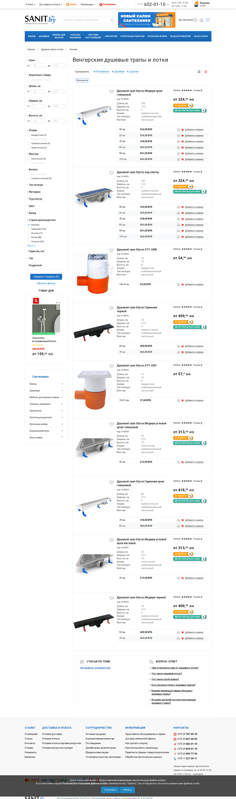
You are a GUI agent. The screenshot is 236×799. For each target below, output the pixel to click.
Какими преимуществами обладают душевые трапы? (171, 692)
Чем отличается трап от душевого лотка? (175, 668)
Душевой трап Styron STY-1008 (137, 249)
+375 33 (185, 739)
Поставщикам (93, 743)
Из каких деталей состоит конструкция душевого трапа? (173, 701)
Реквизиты (31, 752)
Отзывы (29, 747)
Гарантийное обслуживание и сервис (145, 734)
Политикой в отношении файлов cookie (84, 783)
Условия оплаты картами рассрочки (61, 743)
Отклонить (110, 790)
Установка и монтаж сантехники (103, 757)
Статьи (28, 738)
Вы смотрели (188, 20)
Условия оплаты (51, 738)
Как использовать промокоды (141, 747)
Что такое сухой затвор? (165, 679)
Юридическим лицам (97, 752)
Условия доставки (52, 734)
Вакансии (30, 757)
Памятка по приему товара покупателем (147, 752)
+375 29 (185, 734)
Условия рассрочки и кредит (57, 747)
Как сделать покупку (136, 743)
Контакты (30, 743)
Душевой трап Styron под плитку (138, 172)
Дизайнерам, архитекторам (101, 747)
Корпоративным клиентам (100, 738)
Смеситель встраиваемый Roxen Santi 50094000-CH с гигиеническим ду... (44, 320)
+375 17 (185, 758)
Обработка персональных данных (143, 757)
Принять (127, 790)
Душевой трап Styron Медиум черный (141, 597)
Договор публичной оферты (140, 738)
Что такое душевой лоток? (166, 673)
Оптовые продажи (96, 734)
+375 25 (185, 753)
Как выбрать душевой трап (95, 668)
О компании (31, 734)
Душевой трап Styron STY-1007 (137, 365)
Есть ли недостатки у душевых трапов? (173, 685)
